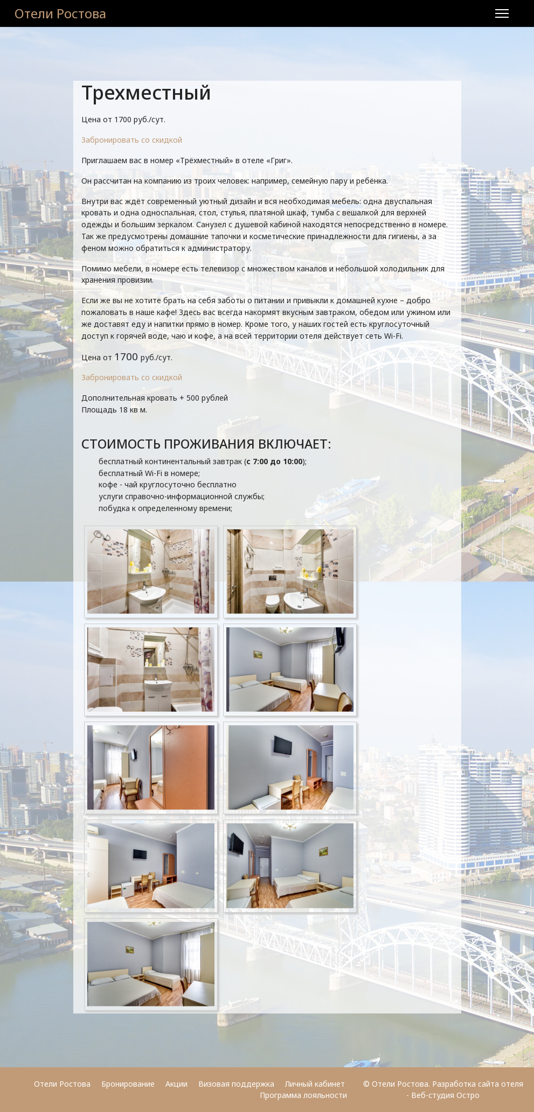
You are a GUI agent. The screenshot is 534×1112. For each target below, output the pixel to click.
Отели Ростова (60, 13)
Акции (176, 1084)
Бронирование (128, 1084)
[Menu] (502, 13)
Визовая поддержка (236, 1084)
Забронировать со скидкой (131, 140)
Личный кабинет (316, 1084)
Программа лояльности (303, 1095)
